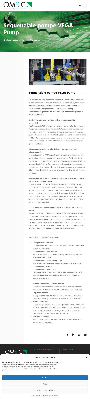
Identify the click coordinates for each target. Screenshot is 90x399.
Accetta (45, 377)
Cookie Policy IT (35, 396)
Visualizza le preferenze (45, 390)
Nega (45, 384)
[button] (86, 358)
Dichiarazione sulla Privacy (49, 396)
